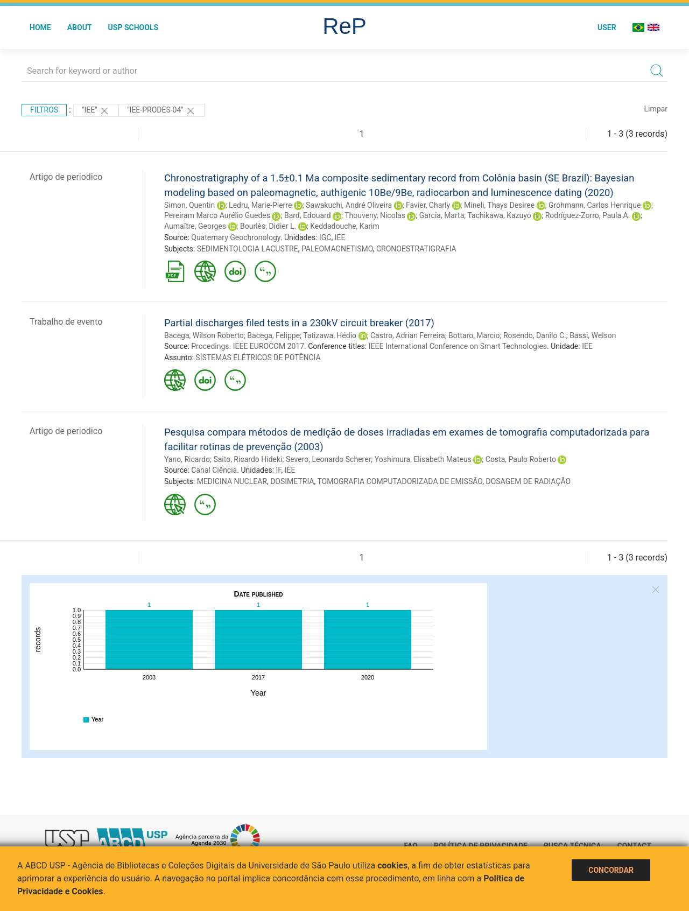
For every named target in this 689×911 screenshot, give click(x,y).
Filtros (44, 110)
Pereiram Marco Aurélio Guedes (217, 215)
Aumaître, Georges (195, 226)
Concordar (611, 870)
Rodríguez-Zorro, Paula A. (587, 215)
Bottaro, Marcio (474, 335)
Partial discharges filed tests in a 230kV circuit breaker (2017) (299, 322)
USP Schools (133, 27)
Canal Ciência (214, 470)
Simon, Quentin (189, 205)
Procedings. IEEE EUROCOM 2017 (247, 346)
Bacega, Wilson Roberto (204, 335)
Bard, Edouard (307, 215)
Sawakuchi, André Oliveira (349, 205)
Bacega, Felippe (273, 335)
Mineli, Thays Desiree (499, 205)
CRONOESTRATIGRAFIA (416, 248)
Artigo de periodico (66, 177)
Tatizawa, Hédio (329, 335)
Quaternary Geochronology (235, 237)
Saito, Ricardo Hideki (247, 459)
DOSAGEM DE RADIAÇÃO (528, 481)
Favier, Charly (428, 205)
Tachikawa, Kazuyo (499, 215)
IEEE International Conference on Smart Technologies (458, 346)
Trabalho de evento (66, 322)
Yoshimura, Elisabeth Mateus (423, 459)
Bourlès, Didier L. (268, 226)
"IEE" (96, 111)
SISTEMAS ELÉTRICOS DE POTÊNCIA (257, 357)
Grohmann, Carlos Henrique (595, 205)
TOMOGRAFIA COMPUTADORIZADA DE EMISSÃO (399, 481)
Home (40, 27)
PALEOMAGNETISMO (337, 248)
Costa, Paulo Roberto (521, 459)
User (606, 27)
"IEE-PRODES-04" (161, 111)
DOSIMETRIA (292, 481)
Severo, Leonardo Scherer (328, 459)
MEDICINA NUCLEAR (232, 481)
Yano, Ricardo (187, 459)
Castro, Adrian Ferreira (407, 335)
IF (279, 470)
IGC (325, 237)
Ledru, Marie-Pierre (260, 205)
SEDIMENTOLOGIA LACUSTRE (247, 248)
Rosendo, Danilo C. (534, 335)
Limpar (655, 108)
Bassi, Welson (593, 335)
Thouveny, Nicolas (374, 215)
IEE (340, 237)
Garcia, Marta (441, 215)
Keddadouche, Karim (344, 226)
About (79, 27)
